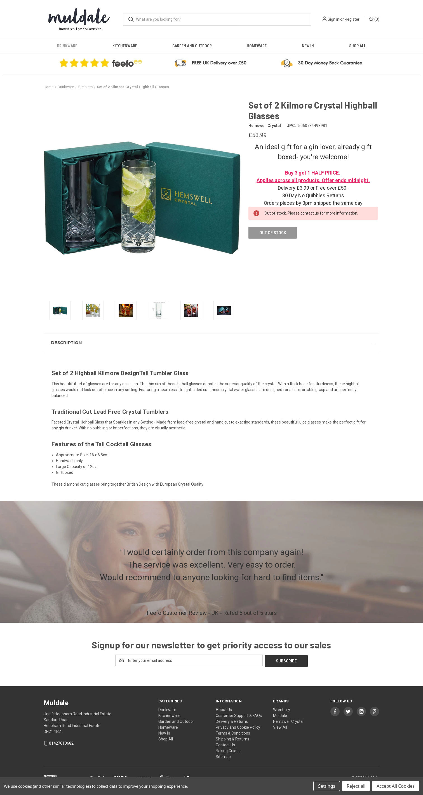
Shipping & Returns (232, 738)
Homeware (257, 46)
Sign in (333, 19)
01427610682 (61, 742)
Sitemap (223, 756)
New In (308, 46)
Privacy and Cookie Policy (238, 727)
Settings (326, 786)
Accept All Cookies (396, 786)
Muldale (280, 715)
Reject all (356, 786)
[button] (211, 342)
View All (280, 727)
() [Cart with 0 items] (374, 19)
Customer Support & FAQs (239, 715)
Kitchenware (124, 46)
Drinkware (67, 46)
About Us (224, 709)
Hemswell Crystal (288, 721)
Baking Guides (228, 750)
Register (352, 19)
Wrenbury (281, 709)
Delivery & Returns (232, 721)
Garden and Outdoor (192, 46)
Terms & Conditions (233, 732)
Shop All (357, 46)
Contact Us (225, 744)
